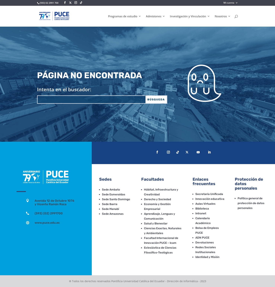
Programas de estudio (122, 16)
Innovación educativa (209, 199)
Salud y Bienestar (155, 223)
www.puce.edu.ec (47, 222)
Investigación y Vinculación (188, 16)
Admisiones (153, 16)
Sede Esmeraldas (113, 194)
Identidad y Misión (207, 257)
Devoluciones (204, 242)
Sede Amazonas (113, 213)
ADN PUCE (202, 237)
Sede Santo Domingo (116, 199)
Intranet (200, 213)
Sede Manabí (110, 209)
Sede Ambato (111, 189)
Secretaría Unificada (209, 194)
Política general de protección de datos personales (251, 203)
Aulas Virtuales (205, 203)
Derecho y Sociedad (157, 199)
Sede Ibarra (109, 204)
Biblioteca (202, 208)
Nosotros (221, 16)
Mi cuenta (228, 3)
